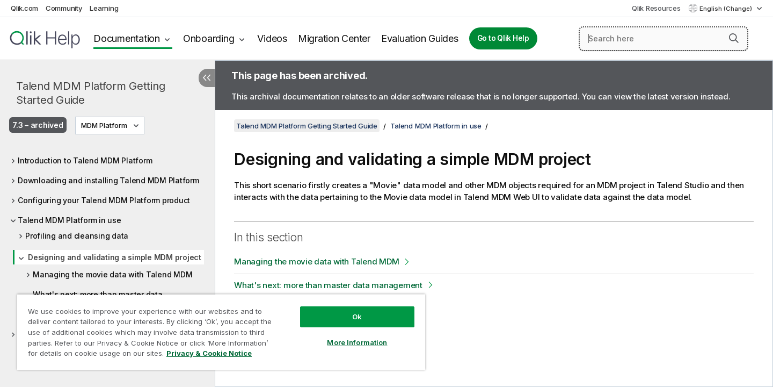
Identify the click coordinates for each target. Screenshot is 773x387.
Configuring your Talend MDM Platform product (104, 200)
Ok (357, 316)
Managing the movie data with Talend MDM (112, 274)
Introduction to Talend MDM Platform (85, 160)
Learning (104, 8)
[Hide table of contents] (207, 78)
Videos (272, 38)
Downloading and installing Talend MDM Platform (108, 180)
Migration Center (334, 38)
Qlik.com (24, 8)
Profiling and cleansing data (76, 235)
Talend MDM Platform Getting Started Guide (90, 93)
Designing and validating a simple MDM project (114, 257)
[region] (221, 332)
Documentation (126, 38)
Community (64, 8)
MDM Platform (104, 125)
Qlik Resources (656, 8)
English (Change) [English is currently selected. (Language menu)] (726, 8)
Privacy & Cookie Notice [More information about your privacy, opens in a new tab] (209, 353)
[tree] (107, 244)
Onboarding (209, 38)
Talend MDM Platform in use (69, 220)
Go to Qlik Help (503, 38)
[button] (734, 38)
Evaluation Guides (419, 38)
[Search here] (663, 38)
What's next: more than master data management (328, 285)
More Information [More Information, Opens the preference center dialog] (357, 342)
